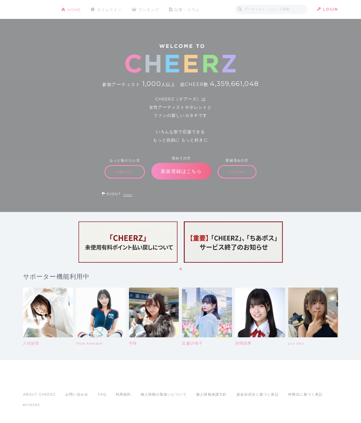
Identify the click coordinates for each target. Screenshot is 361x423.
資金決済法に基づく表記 (257, 394)
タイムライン (109, 9)
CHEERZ (37, 9)
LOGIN (330, 9)
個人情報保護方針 (211, 394)
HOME (74, 9)
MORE (127, 194)
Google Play (71, 380)
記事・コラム (187, 9)
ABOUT (125, 171)
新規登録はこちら (181, 171)
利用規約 (123, 394)
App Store (37, 380)
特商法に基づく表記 (305, 394)
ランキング (149, 9)
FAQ (102, 394)
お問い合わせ (76, 394)
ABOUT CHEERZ (39, 394)
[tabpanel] (128, 242)
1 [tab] (181, 269)
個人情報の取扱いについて (164, 394)
